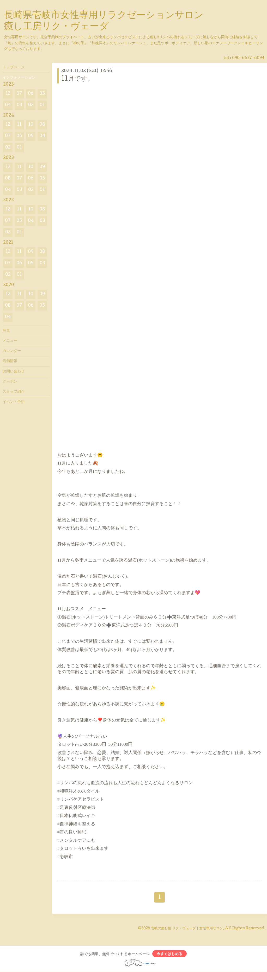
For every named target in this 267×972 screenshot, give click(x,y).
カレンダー (12, 351)
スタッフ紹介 (14, 392)
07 (19, 94)
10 (30, 125)
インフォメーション (19, 78)
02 (31, 105)
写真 (6, 331)
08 (42, 125)
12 (7, 94)
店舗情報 (10, 361)
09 (42, 167)
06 (31, 94)
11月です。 (77, 79)
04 (8, 105)
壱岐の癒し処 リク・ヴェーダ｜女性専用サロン (187, 928)
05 (42, 94)
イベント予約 (14, 402)
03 (19, 105)
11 (19, 125)
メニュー (10, 341)
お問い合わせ (14, 372)
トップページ (14, 68)
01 (42, 105)
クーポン (10, 382)
